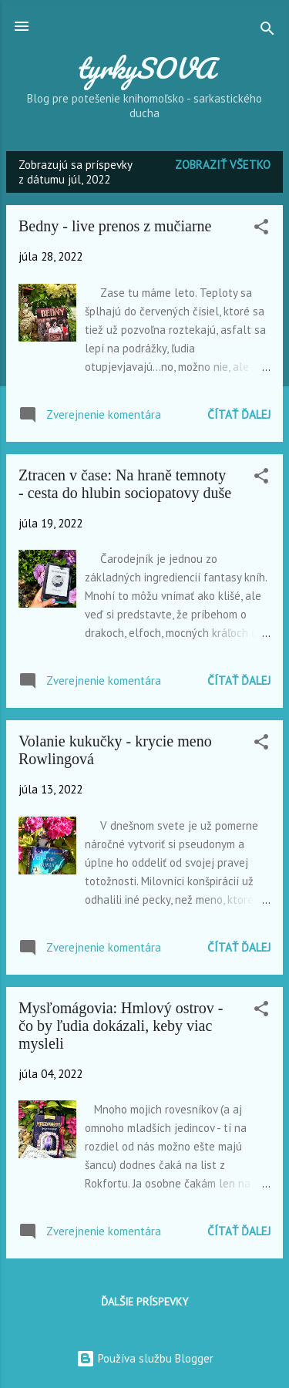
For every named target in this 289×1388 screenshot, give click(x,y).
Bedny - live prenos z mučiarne (114, 225)
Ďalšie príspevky (144, 1302)
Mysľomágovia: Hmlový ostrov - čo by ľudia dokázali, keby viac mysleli (120, 1025)
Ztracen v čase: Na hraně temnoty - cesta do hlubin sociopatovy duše (124, 484)
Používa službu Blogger (144, 1358)
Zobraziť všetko (223, 164)
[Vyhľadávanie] (267, 31)
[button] (261, 229)
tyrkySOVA (144, 67)
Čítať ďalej (239, 414)
